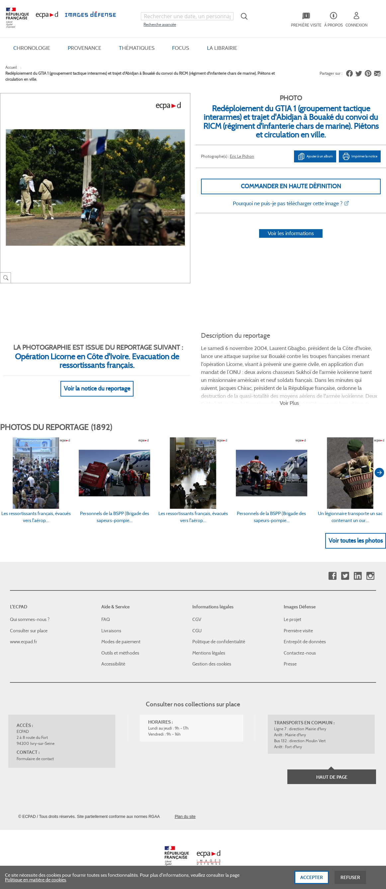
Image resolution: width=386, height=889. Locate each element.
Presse (290, 664)
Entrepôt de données (305, 642)
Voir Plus (289, 403)
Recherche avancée (160, 24)
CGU (197, 631)
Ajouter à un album (315, 156)
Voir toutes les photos (356, 540)
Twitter (345, 576)
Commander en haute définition (291, 186)
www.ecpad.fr (23, 642)
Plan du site (185, 816)
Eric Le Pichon (242, 156)
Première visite (298, 631)
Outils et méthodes (120, 653)
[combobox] (187, 16)
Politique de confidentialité (218, 642)
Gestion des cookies (211, 664)
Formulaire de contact (35, 758)
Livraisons (111, 631)
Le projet (292, 619)
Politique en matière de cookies (35, 882)
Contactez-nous (300, 653)
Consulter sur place (29, 631)
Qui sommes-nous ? (29, 619)
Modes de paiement (121, 642)
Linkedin (357, 576)
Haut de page (331, 777)
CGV (196, 619)
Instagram (370, 576)
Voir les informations (291, 233)
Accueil (11, 67)
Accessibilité (113, 664)
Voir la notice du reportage (97, 388)
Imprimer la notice (359, 156)
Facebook (332, 576)
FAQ (105, 619)
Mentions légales (208, 653)
